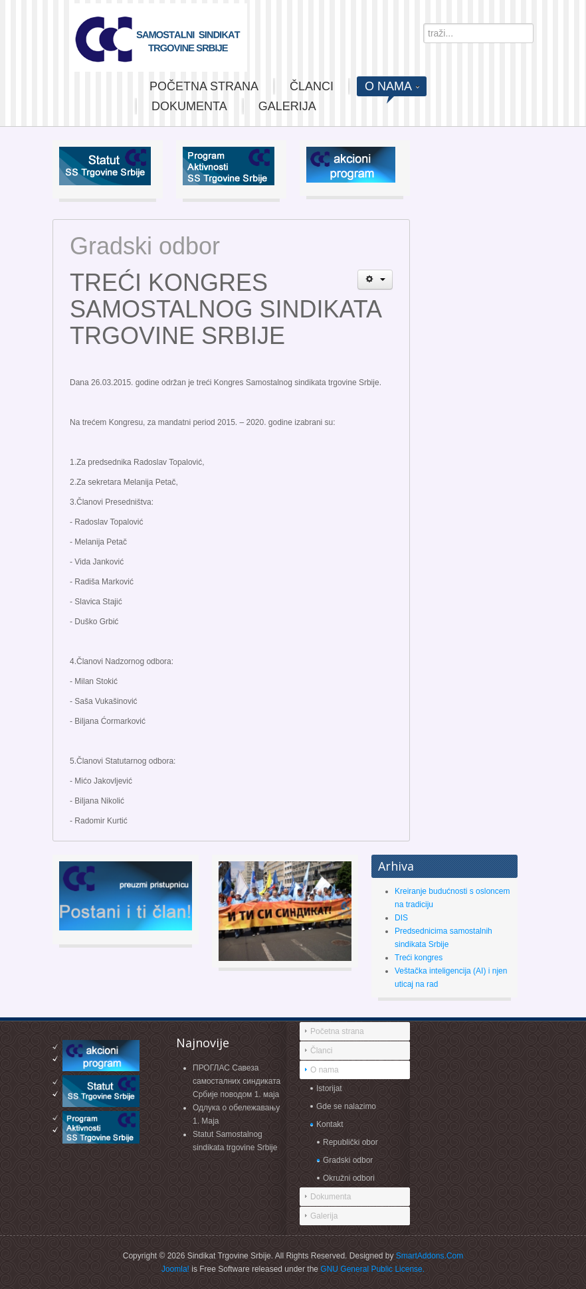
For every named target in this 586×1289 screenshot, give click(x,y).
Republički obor (350, 1142)
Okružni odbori (349, 1178)
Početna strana (337, 1031)
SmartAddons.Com (429, 1255)
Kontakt (329, 1124)
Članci (321, 1050)
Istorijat (329, 1088)
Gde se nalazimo (346, 1106)
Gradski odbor (348, 1160)
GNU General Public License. (372, 1269)
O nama (324, 1069)
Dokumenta (330, 1196)
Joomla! (175, 1269)
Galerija (324, 1216)
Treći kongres (418, 957)
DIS (401, 917)
